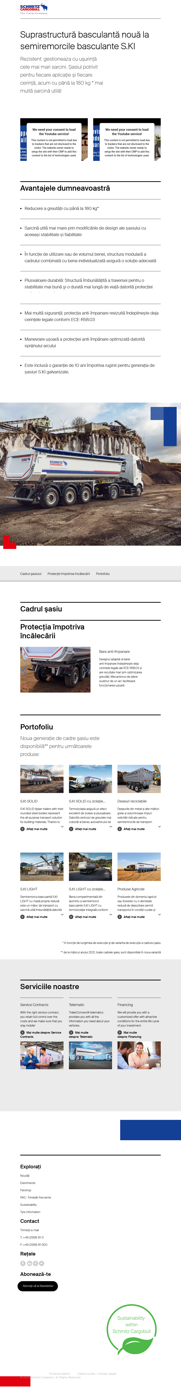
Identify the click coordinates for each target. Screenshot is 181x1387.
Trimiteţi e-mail (29, 1231)
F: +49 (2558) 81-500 (33, 1245)
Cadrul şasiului (30, 574)
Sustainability (28, 1205)
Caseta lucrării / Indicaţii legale (97, 1374)
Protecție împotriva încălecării (69, 574)
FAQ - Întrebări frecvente (35, 1198)
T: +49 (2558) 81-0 (32, 1238)
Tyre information (30, 1212)
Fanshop (25, 1191)
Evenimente (27, 1183)
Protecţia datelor (59, 1374)
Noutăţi (25, 1176)
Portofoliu (103, 574)
